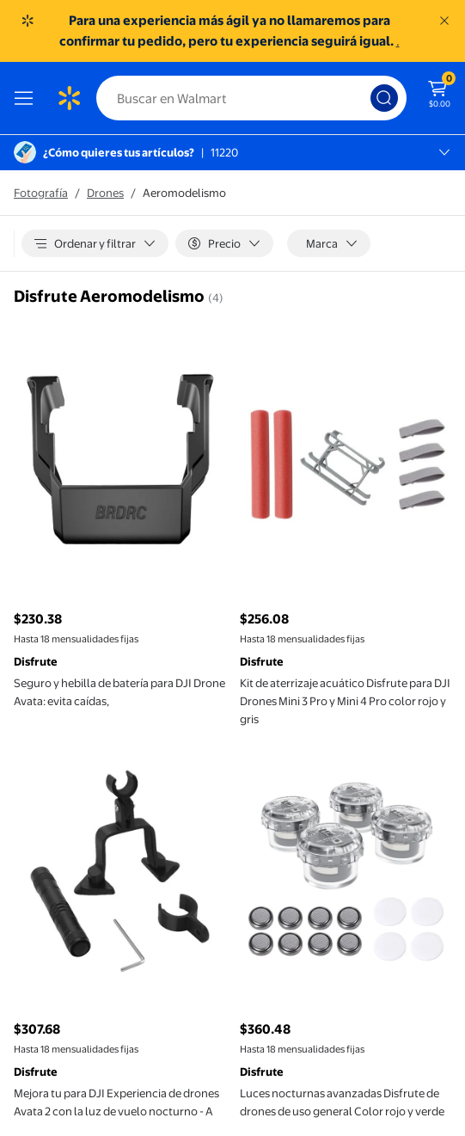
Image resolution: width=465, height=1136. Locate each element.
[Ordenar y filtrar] (94, 243)
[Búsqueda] (384, 98)
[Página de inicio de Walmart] (69, 98)
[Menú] (27, 98)
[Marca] (328, 243)
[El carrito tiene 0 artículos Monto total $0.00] (439, 93)
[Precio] (224, 243)
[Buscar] (251, 98)
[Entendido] (444, 20)
